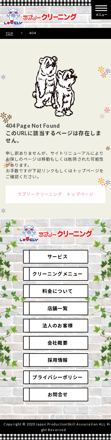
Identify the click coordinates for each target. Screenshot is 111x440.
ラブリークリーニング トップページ (55, 194)
